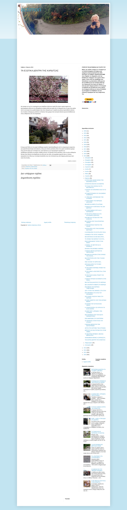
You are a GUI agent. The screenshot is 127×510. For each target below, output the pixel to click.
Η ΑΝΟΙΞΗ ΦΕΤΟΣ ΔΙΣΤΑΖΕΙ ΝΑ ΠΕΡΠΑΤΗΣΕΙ (93, 251)
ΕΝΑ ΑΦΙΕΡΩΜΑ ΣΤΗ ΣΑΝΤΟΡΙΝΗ (94, 318)
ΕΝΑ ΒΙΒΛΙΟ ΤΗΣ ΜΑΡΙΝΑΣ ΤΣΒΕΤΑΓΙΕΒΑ (92, 287)
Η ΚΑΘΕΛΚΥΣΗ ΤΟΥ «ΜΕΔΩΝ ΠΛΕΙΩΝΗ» (96, 470)
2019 (85, 144)
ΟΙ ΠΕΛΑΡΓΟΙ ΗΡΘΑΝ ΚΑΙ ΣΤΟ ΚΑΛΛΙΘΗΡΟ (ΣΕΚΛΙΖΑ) (93, 214)
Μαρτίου (87, 178)
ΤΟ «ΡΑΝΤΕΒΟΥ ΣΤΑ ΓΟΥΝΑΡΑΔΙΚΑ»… (96, 457)
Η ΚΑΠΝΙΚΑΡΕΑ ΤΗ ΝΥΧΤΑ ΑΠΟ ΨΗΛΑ (95, 232)
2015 (85, 153)
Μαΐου (87, 173)
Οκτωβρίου (88, 162)
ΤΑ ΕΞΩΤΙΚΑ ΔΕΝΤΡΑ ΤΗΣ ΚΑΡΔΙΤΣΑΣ (95, 340)
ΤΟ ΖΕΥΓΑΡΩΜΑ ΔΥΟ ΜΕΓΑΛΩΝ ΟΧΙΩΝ (97, 445)
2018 (85, 146)
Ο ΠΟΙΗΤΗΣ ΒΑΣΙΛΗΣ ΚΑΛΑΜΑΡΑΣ (94, 184)
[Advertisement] (63, 49)
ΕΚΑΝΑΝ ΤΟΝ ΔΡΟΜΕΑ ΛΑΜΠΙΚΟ (94, 248)
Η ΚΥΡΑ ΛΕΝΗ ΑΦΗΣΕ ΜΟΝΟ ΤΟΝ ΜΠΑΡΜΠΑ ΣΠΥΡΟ (94, 180)
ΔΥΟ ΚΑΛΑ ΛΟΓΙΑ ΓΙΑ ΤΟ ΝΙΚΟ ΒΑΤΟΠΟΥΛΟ (93, 265)
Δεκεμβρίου (88, 157)
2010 (85, 354)
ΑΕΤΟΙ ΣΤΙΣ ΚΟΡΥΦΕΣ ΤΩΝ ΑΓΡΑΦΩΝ (95, 328)
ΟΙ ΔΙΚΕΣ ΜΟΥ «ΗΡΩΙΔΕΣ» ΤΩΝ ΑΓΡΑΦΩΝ (98, 394)
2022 (85, 137)
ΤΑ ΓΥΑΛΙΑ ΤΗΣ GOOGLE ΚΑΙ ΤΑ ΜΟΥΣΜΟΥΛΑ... (93, 186)
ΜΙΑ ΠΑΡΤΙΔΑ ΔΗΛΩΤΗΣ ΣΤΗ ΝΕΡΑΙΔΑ (95, 282)
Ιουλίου (87, 169)
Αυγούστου (88, 167)
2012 (85, 350)
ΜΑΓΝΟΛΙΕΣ (34, 166)
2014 (85, 156)
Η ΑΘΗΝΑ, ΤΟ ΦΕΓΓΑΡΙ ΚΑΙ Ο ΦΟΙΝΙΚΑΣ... (93, 245)
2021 (85, 140)
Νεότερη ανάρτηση (26, 222)
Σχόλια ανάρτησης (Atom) (34, 225)
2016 (85, 151)
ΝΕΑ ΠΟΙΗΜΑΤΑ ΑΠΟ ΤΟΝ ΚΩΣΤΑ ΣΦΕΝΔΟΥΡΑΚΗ (94, 315)
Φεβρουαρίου (88, 342)
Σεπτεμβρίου (88, 164)
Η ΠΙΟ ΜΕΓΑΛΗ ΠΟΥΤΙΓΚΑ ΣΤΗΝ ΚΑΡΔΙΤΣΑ (98, 481)
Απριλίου (87, 176)
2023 (85, 135)
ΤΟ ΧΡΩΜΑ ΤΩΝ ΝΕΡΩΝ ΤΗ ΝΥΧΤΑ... (95, 239)
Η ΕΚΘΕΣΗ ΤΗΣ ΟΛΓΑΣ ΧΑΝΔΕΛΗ (94, 234)
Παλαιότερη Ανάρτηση (70, 222)
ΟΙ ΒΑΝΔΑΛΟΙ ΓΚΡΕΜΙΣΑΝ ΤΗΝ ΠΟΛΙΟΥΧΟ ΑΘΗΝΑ (98, 381)
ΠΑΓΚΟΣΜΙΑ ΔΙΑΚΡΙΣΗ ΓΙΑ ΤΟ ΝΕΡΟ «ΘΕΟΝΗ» (98, 370)
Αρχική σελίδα (47, 222)
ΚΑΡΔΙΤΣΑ (28, 166)
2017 (85, 149)
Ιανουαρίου (88, 345)
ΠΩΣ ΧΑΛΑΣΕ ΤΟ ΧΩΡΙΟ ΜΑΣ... (93, 262)
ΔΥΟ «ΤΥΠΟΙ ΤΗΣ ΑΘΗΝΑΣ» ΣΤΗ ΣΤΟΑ (95, 290)
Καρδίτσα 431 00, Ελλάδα (31, 168)
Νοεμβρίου (88, 160)
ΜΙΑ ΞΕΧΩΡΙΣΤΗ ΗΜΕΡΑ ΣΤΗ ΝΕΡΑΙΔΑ (95, 284)
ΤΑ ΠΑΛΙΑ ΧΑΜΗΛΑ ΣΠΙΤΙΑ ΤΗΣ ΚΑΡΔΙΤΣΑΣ (98, 407)
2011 (85, 352)
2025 (85, 131)
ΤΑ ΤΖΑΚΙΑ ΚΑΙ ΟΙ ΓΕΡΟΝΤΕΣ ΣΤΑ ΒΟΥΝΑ (97, 432)
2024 (85, 133)
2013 (85, 348)
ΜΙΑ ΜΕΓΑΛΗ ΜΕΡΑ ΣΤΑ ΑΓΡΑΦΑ (93, 204)
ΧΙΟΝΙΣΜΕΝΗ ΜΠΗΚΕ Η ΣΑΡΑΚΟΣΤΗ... (95, 337)
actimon (31, 9)
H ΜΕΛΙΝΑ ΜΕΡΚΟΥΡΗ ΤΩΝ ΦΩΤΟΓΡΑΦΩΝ (92, 325)
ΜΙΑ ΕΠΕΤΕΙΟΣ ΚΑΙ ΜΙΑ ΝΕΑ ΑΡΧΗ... (94, 236)
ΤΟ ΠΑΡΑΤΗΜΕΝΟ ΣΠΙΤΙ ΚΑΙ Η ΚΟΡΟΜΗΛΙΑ (93, 211)
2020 (85, 142)
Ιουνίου (87, 171)
